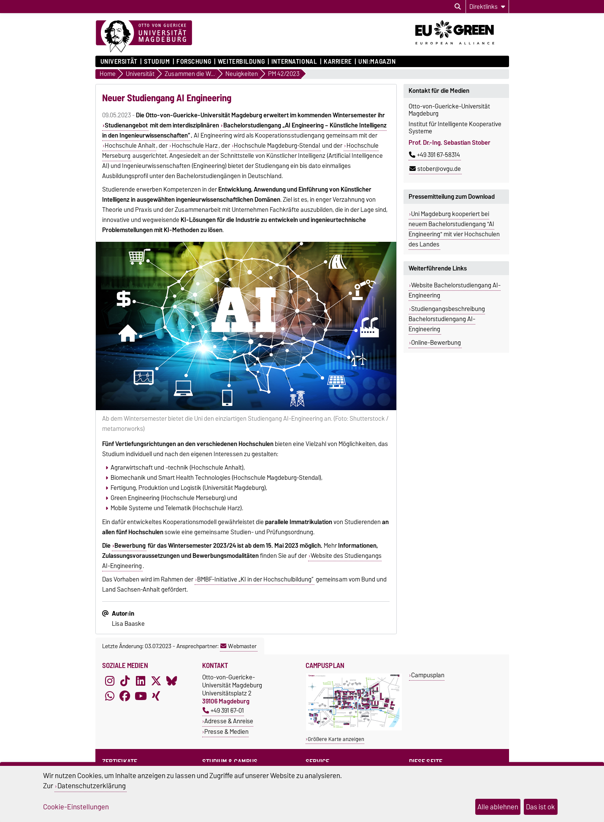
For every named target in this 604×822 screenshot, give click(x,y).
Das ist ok (540, 807)
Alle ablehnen (497, 807)
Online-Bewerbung (436, 343)
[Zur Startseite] (143, 37)
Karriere (338, 62)
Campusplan (427, 675)
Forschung (193, 62)
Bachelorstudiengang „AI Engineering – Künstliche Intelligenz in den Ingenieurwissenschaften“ (244, 130)
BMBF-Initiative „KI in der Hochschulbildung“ (255, 579)
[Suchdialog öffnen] (457, 7)
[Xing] (156, 695)
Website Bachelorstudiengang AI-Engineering (455, 290)
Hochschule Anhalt (130, 146)
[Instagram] (109, 680)
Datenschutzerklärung (91, 786)
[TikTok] (125, 680)
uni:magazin (376, 62)
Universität (119, 62)
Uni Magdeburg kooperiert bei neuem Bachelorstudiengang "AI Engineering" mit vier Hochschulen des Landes (454, 229)
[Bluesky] (171, 680)
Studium (157, 62)
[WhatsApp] (109, 695)
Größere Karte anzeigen (336, 739)
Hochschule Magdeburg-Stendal (277, 146)
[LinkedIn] (140, 680)
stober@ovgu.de (435, 169)
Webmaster (238, 646)
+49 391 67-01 (223, 710)
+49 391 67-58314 (434, 155)
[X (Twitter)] (156, 680)
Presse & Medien (226, 731)
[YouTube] (140, 695)
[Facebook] (125, 695)
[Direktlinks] (487, 6)
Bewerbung (130, 546)
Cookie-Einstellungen (76, 807)
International (294, 62)
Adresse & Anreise (228, 721)
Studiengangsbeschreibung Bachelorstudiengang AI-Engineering (447, 319)
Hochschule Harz (195, 146)
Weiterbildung (241, 62)
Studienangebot (126, 125)
